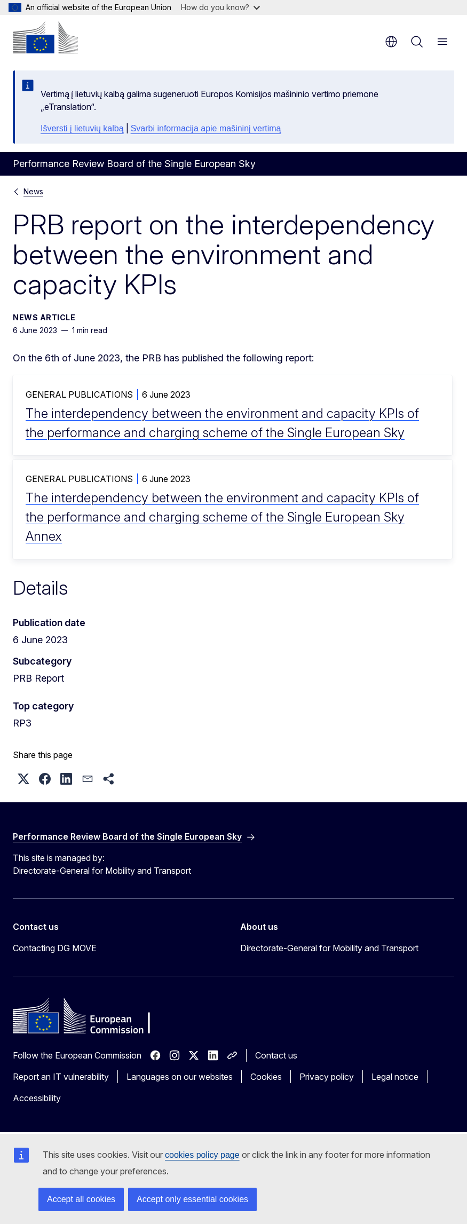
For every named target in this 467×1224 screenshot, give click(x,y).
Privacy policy (326, 1076)
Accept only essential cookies (192, 1199)
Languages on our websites (179, 1076)
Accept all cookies (81, 1199)
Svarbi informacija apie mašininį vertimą (206, 128)
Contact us (276, 1055)
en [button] (391, 41)
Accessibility (37, 1098)
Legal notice (394, 1076)
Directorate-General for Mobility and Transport (329, 948)
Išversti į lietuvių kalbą (82, 128)
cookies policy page (202, 1154)
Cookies (266, 1076)
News (33, 191)
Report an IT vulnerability (61, 1076)
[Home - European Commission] (45, 37)
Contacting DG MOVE (55, 948)
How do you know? (220, 7)
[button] (23, 778)
